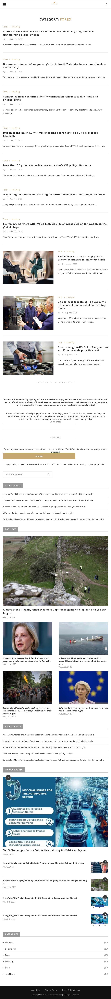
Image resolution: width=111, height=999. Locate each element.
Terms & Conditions (71, 990)
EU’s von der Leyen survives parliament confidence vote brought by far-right (38, 513)
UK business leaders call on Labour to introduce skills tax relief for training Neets (82, 305)
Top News (56, 974)
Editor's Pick (56, 949)
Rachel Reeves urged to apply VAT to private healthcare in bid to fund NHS (81, 258)
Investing (16, 27)
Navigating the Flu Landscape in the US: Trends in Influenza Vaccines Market (40, 898)
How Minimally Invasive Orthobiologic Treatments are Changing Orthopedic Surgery (43, 863)
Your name (55, 425)
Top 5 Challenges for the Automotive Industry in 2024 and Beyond (45, 850)
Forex (5, 27)
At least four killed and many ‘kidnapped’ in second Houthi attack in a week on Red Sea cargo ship (48, 494)
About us (35, 990)
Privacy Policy (51, 990)
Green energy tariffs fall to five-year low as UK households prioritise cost (83, 349)
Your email (55, 440)
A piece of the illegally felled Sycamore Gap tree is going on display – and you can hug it (44, 506)
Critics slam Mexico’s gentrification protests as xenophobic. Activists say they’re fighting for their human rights (53, 519)
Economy (56, 942)
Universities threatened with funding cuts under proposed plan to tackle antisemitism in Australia (48, 500)
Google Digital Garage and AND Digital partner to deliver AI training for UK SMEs (54, 194)
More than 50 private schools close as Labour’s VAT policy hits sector (47, 165)
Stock (56, 967)
